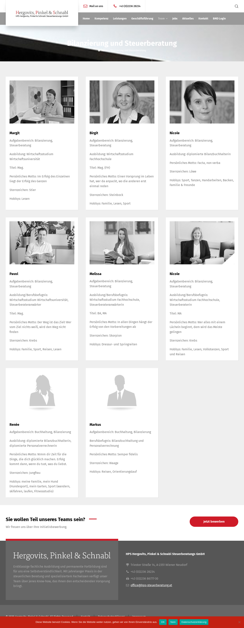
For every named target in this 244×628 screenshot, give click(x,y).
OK (163, 622)
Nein (173, 622)
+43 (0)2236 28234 (129, 6)
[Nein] (239, 622)
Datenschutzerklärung (193, 622)
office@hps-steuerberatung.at (151, 585)
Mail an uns (96, 6)
